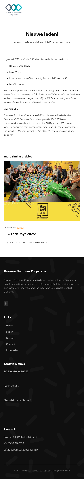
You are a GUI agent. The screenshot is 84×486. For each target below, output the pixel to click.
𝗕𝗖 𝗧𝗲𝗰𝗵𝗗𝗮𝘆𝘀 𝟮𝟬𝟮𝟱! (20, 234)
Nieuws (67, 42)
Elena (19, 42)
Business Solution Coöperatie (38, 470)
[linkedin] (6, 303)
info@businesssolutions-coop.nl (21, 449)
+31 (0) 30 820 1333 (14, 443)
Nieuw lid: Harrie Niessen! (17, 400)
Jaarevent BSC (11, 385)
